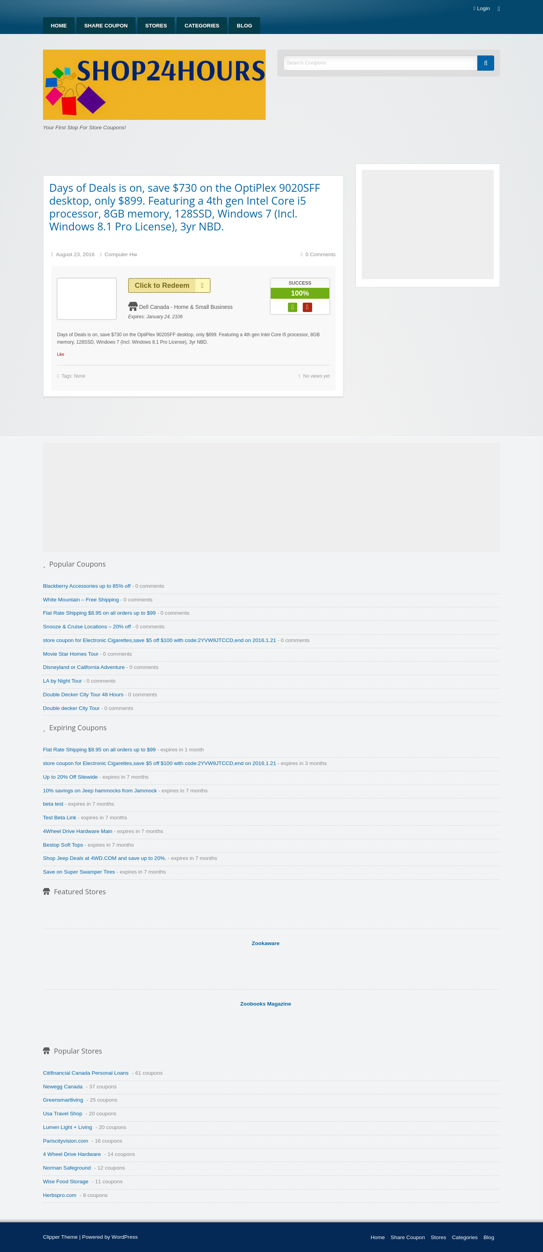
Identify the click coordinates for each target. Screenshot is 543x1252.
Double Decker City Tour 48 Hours (83, 694)
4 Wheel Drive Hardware (72, 1154)
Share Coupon (106, 26)
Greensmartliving (63, 1100)
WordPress (125, 1237)
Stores (156, 26)
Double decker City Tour (71, 708)
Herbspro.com (59, 1195)
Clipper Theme (60, 1237)
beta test (53, 804)
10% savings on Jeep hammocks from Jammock (100, 791)
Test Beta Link (59, 817)
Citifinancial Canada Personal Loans (86, 1073)
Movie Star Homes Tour (70, 654)
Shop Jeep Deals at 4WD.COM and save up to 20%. (104, 858)
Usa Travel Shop (62, 1113)
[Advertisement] (428, 224)
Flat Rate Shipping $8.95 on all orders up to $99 (99, 613)
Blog (244, 26)
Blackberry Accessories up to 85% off (86, 586)
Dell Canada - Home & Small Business (186, 307)
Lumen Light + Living (67, 1127)
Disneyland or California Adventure (84, 667)
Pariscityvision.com (65, 1141)
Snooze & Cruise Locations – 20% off (87, 627)
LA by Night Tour (62, 681)
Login (481, 8)
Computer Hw (121, 254)
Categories (201, 26)
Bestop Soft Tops (63, 845)
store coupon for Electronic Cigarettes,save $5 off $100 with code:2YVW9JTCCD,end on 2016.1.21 (159, 640)
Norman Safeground (67, 1168)
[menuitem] (59, 25)
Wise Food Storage (65, 1181)
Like (60, 354)
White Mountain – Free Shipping (81, 600)
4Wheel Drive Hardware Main (78, 831)
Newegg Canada (62, 1087)
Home (59, 26)
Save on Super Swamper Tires (79, 872)
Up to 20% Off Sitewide (70, 777)
